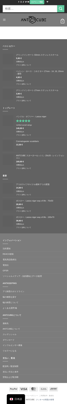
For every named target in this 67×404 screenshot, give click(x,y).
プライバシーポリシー (29, 396)
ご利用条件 (43, 396)
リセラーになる (9, 351)
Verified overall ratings (24, 125)
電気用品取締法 (9, 259)
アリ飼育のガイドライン (13, 291)
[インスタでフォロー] (21, 2)
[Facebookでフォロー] (18, 2)
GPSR (5, 271)
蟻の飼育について (10, 302)
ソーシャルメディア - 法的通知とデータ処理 (22, 276)
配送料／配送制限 (10, 366)
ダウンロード (8, 340)
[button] (37, 2)
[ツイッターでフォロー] (26, 2)
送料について (26, 65)
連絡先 (6, 323)
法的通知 (7, 248)
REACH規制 (8, 254)
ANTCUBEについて (11, 329)
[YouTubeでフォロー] (28, 2)
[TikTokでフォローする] (23, 2)
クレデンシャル (9, 334)
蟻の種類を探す (9, 297)
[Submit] (60, 8)
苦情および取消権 (10, 377)
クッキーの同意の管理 (45, 400)
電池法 (6, 265)
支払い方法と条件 (10, 372)
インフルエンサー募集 (12, 345)
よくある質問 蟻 (10, 308)
